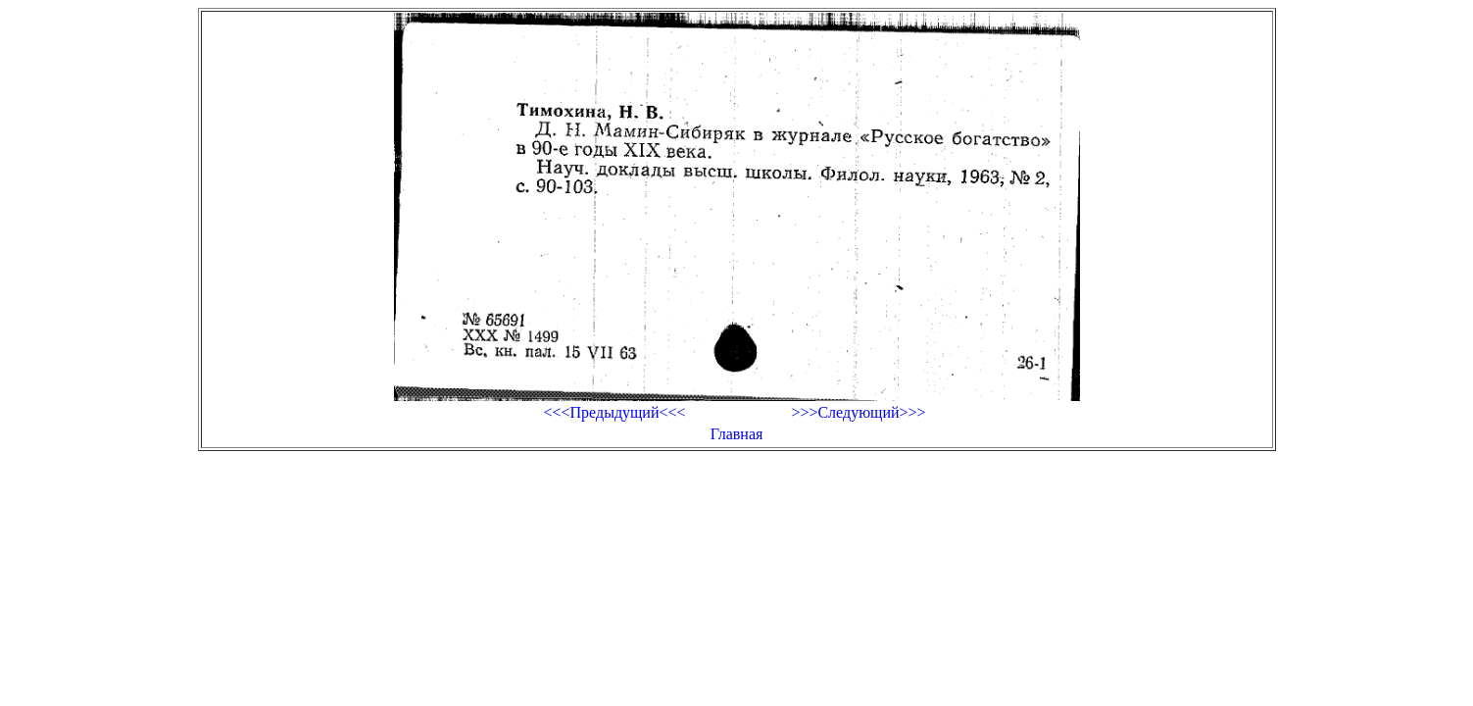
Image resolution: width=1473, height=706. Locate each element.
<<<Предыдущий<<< (614, 412)
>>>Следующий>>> (858, 412)
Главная (737, 434)
